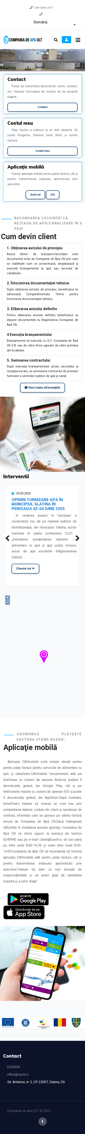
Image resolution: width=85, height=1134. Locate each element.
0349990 (13, 1067)
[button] (37, 53)
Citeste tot (25, 568)
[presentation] (7, 538)
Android (35, 194)
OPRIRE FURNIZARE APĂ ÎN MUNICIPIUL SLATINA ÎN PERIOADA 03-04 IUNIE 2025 (38, 504)
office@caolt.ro (18, 1075)
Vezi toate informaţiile (42, 387)
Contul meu (43, 150)
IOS (52, 194)
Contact (42, 107)
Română (40, 22)
